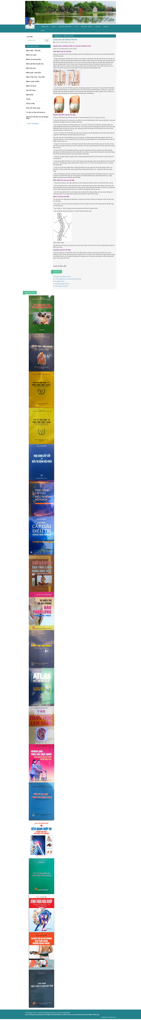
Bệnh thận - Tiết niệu (33, 50)
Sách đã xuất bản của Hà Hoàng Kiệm (37, 117)
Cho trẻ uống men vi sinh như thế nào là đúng (68, 279)
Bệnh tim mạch (31, 55)
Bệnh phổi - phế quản (33, 72)
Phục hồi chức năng (33, 108)
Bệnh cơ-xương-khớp (33, 59)
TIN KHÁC (56, 272)
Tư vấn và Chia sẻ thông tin (35, 112)
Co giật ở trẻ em (59, 281)
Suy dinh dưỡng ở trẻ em (62, 283)
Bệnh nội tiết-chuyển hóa (35, 64)
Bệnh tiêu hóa (31, 68)
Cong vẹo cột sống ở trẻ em (63, 276)
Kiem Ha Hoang (33, 123)
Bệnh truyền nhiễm (32, 81)
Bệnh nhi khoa (31, 86)
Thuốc (28, 99)
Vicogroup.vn (112, 1017)
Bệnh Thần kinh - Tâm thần (35, 77)
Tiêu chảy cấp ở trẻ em (61, 286)
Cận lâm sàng (31, 90)
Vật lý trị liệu (30, 103)
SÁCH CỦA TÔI (29, 292)
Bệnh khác (30, 94)
